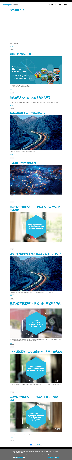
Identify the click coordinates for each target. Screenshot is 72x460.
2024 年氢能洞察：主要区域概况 (27, 113)
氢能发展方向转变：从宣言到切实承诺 (30, 97)
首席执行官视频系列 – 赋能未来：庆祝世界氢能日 (35, 305)
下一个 (40, 444)
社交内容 (12, 49)
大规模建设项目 (18, 10)
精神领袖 (12, 92)
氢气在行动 (51, 4)
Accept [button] (56, 457)
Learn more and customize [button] (19, 457)
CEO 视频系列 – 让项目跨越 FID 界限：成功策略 (36, 351)
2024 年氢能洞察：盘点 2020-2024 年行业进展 (36, 253)
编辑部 (60, 5)
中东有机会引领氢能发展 (23, 162)
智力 (55, 4)
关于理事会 (66, 5)
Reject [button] (51, 457)
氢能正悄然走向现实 (20, 54)
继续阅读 (11, 46)
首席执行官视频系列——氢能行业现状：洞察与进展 (35, 398)
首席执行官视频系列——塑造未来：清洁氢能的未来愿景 (35, 208)
